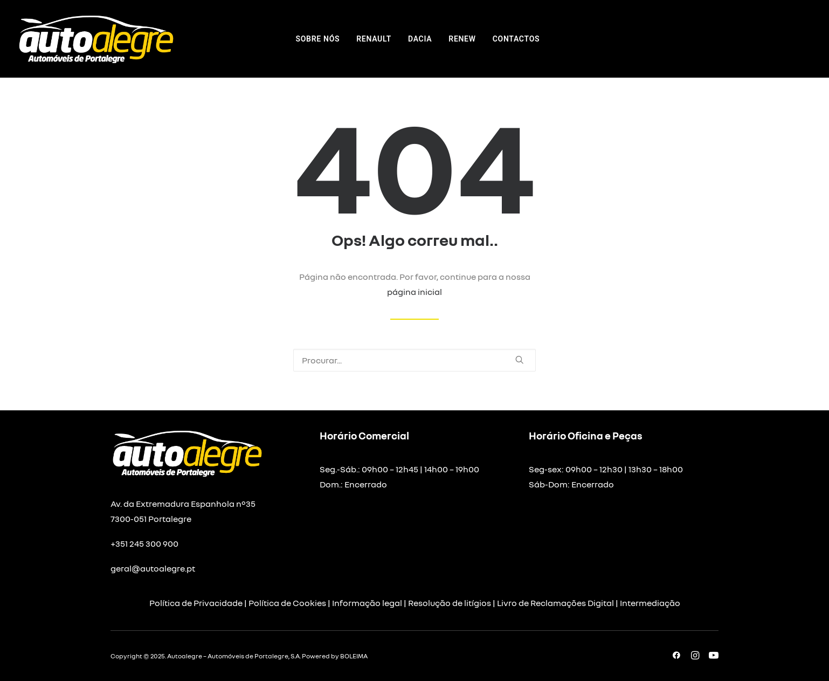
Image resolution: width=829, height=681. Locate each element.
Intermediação (650, 602)
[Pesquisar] (414, 360)
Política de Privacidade (196, 602)
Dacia (420, 39)
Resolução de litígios (449, 602)
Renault (373, 39)
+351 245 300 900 (144, 543)
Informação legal (367, 602)
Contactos (516, 39)
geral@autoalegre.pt (152, 568)
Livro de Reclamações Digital (555, 602)
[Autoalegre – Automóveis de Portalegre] (95, 39)
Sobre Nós (318, 39)
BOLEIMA (354, 656)
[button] (520, 360)
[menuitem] (318, 39)
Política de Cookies (287, 602)
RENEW (461, 39)
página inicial (414, 291)
